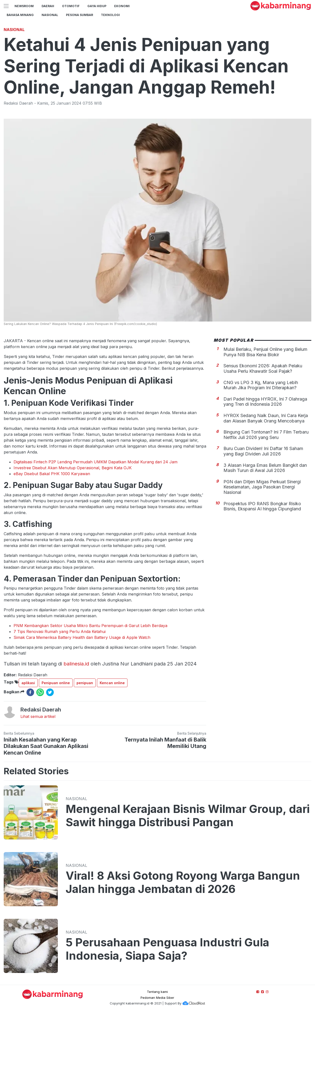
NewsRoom (24, 6)
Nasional (50, 15)
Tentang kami (157, 1061)
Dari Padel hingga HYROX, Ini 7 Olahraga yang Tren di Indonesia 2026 (265, 470)
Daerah (48, 6)
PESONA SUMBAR (79, 15)
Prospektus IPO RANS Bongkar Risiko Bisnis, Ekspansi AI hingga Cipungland (262, 575)
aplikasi (28, 752)
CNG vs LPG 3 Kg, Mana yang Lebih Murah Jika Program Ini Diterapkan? (260, 454)
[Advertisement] (157, 57)
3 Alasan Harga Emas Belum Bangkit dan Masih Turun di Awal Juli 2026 (265, 537)
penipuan (85, 752)
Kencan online (112, 752)
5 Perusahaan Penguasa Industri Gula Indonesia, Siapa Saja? (167, 1018)
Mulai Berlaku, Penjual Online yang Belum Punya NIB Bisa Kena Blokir (265, 421)
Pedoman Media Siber (157, 1066)
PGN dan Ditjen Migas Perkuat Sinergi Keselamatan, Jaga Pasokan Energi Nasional (262, 556)
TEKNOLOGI (110, 15)
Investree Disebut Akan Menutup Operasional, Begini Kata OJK (73, 536)
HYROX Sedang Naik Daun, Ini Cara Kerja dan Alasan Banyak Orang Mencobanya (265, 487)
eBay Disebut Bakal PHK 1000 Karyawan (52, 542)
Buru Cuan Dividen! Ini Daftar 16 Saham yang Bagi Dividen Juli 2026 (263, 520)
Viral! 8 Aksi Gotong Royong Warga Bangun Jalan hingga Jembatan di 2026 (183, 951)
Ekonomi (122, 6)
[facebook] (30, 761)
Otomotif (70, 6)
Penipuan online (56, 752)
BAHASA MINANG (20, 15)
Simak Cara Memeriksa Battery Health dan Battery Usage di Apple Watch (82, 706)
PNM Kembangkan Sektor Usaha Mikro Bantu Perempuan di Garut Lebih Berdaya (90, 694)
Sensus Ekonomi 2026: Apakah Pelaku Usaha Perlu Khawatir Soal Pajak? (262, 437)
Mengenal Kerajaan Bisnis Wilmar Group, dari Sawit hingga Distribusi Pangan (188, 884)
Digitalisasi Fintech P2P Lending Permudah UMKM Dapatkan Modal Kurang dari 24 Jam (95, 530)
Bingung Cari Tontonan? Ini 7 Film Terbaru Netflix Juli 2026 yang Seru (266, 503)
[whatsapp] (40, 761)
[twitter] (50, 761)
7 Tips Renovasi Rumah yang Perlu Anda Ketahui (60, 700)
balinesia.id (76, 733)
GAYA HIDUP (96, 6)
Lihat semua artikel (37, 785)
